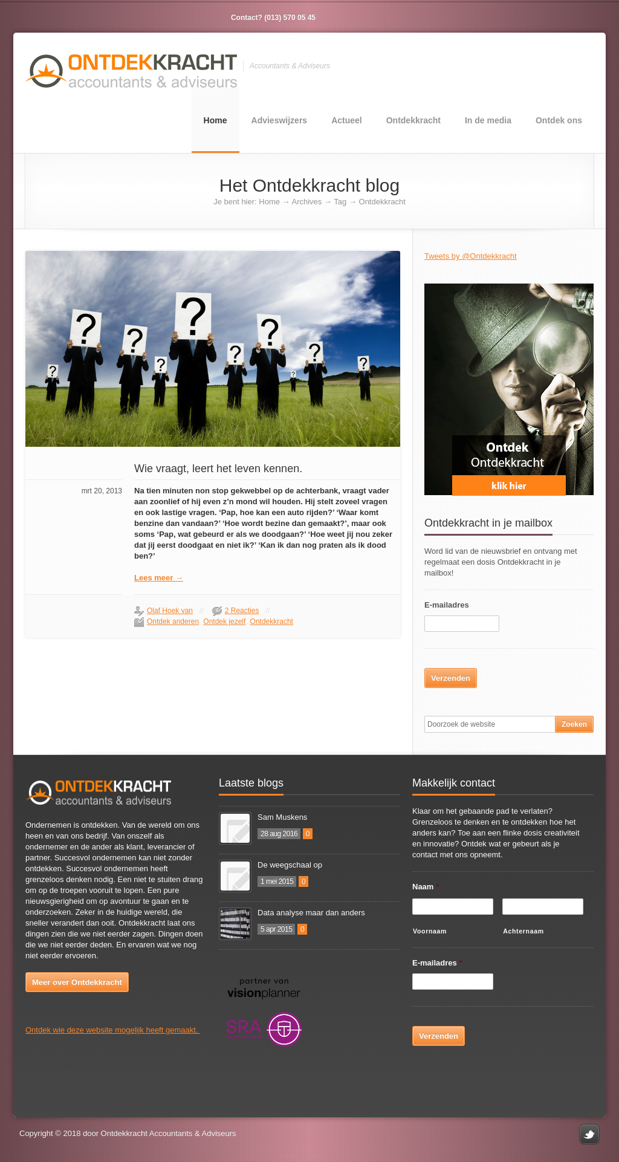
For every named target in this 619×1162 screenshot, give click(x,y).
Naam (425, 886)
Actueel (346, 120)
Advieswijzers (279, 120)
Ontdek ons (559, 120)
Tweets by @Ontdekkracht (470, 256)
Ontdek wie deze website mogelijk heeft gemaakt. (112, 1029)
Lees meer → (158, 577)
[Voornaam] (452, 906)
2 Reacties (242, 610)
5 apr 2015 (276, 929)
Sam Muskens (282, 817)
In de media (488, 120)
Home (215, 120)
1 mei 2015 (277, 881)
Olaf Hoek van (170, 610)
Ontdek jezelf (224, 621)
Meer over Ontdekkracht (77, 982)
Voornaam (430, 931)
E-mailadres (446, 604)
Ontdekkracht (413, 120)
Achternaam (523, 931)
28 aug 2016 (279, 833)
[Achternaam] (542, 906)
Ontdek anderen (173, 621)
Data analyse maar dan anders (311, 912)
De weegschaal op (290, 864)
